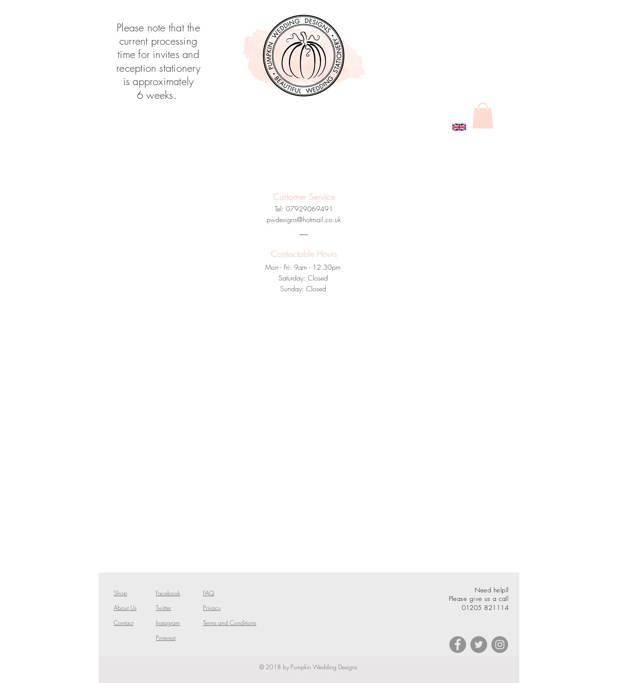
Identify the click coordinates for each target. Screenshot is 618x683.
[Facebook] (457, 644)
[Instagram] (499, 644)
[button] (483, 115)
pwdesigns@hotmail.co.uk (304, 219)
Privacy (212, 608)
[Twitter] (478, 644)
